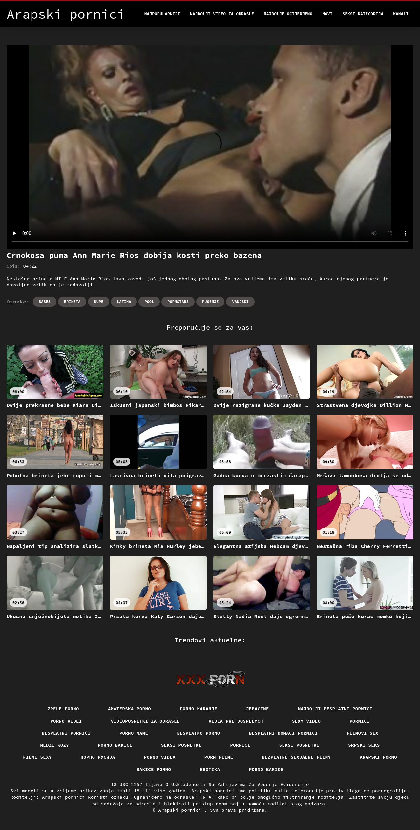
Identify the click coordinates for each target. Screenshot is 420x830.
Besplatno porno (198, 733)
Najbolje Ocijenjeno (288, 14)
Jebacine (257, 709)
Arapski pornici (181, 810)
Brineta (72, 301)
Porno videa (160, 757)
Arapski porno (378, 757)
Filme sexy (37, 757)
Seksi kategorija (362, 14)
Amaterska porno (129, 709)
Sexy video (306, 721)
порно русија (98, 757)
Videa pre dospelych (236, 721)
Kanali (401, 14)
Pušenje (210, 301)
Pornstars (178, 301)
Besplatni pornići (66, 733)
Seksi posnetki (181, 745)
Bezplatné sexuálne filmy (296, 757)
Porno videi (66, 721)
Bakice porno (153, 769)
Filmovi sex (362, 733)
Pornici (359, 721)
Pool (149, 301)
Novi (327, 14)
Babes (45, 301)
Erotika (210, 769)
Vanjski (240, 301)
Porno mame (133, 733)
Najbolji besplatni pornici (335, 709)
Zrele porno (63, 709)
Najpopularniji (162, 14)
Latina (124, 301)
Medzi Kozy (54, 745)
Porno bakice (115, 745)
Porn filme (218, 757)
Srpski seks (364, 745)
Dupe (98, 301)
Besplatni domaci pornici (283, 733)
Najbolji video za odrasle (222, 14)
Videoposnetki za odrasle (145, 721)
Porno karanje (198, 709)
